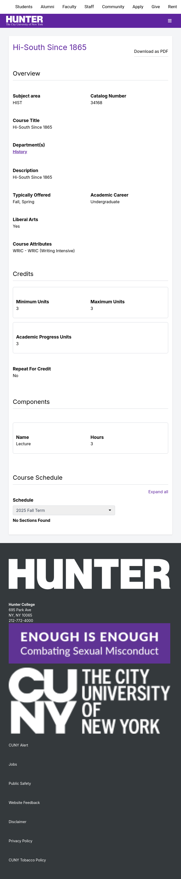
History (20, 151)
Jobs (13, 764)
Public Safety (20, 783)
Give (156, 6)
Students (23, 6)
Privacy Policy (20, 841)
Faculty (69, 6)
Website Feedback (24, 802)
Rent (172, 6)
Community (113, 6)
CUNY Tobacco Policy (27, 860)
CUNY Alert (18, 745)
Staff (89, 6)
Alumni (47, 6)
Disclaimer (17, 822)
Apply (137, 6)
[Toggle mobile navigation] (170, 20)
